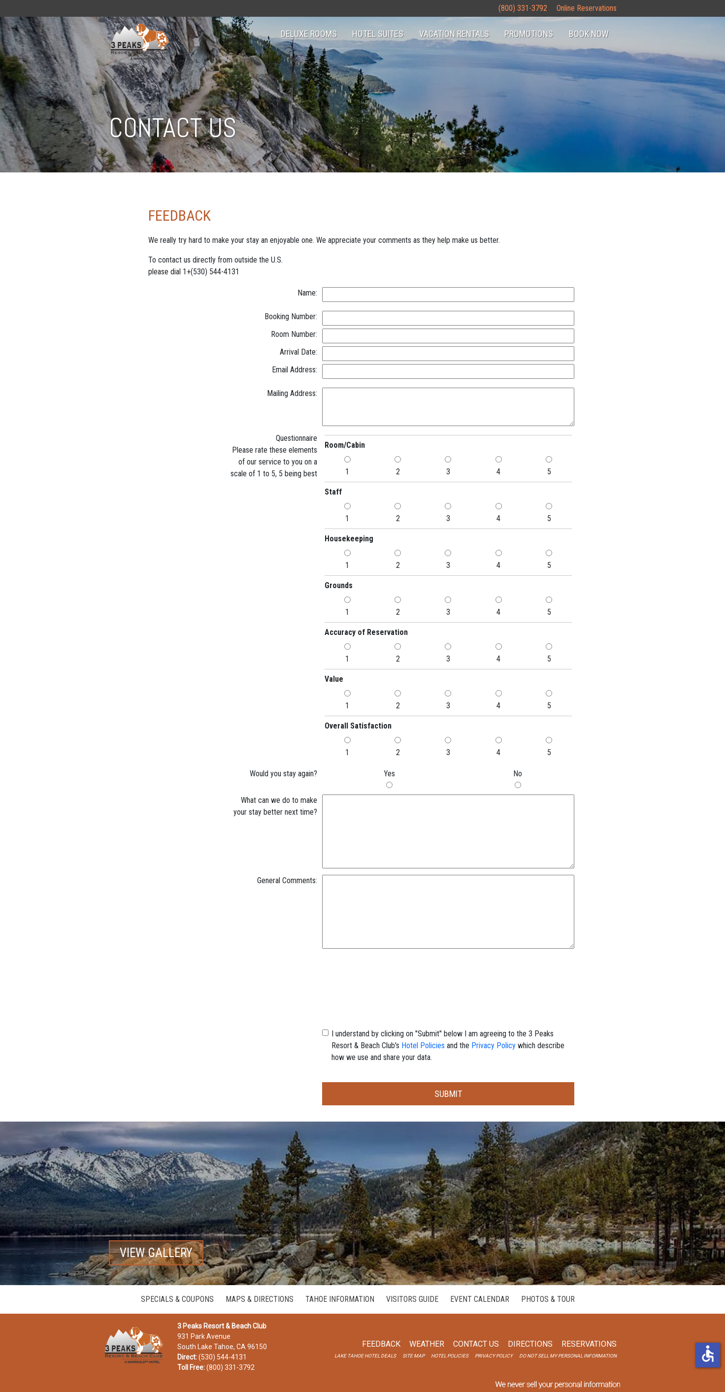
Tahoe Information (339, 1299)
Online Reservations (587, 8)
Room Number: (294, 334)
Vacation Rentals (454, 34)
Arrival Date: (298, 352)
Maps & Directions (260, 1299)
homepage (139, 42)
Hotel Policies (423, 1045)
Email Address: (294, 369)
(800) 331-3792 (522, 8)
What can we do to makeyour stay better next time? (275, 806)
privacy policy (494, 1356)
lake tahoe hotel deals (365, 1356)
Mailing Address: (292, 393)
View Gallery (156, 1253)
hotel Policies (449, 1356)
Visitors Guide (412, 1299)
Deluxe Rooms (309, 34)
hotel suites (377, 34)
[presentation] (448, 974)
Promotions (528, 34)
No (517, 773)
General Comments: (287, 880)
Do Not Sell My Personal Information (568, 1356)
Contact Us (476, 1344)
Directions (530, 1344)
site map (413, 1356)
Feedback (381, 1344)
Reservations (589, 1344)
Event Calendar (479, 1299)
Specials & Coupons (177, 1299)
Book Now (589, 34)
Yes (389, 773)
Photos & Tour (548, 1299)
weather (426, 1344)
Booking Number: (290, 316)
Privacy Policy (493, 1045)
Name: (307, 293)
